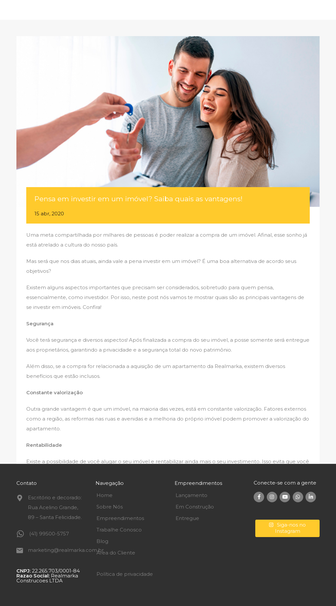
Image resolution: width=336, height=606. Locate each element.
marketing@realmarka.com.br (66, 550)
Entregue (187, 518)
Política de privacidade (124, 574)
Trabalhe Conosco (119, 529)
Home (104, 495)
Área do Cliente (115, 552)
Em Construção (195, 506)
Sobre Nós (109, 506)
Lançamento (191, 495)
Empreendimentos (120, 518)
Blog (102, 541)
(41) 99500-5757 (49, 533)
